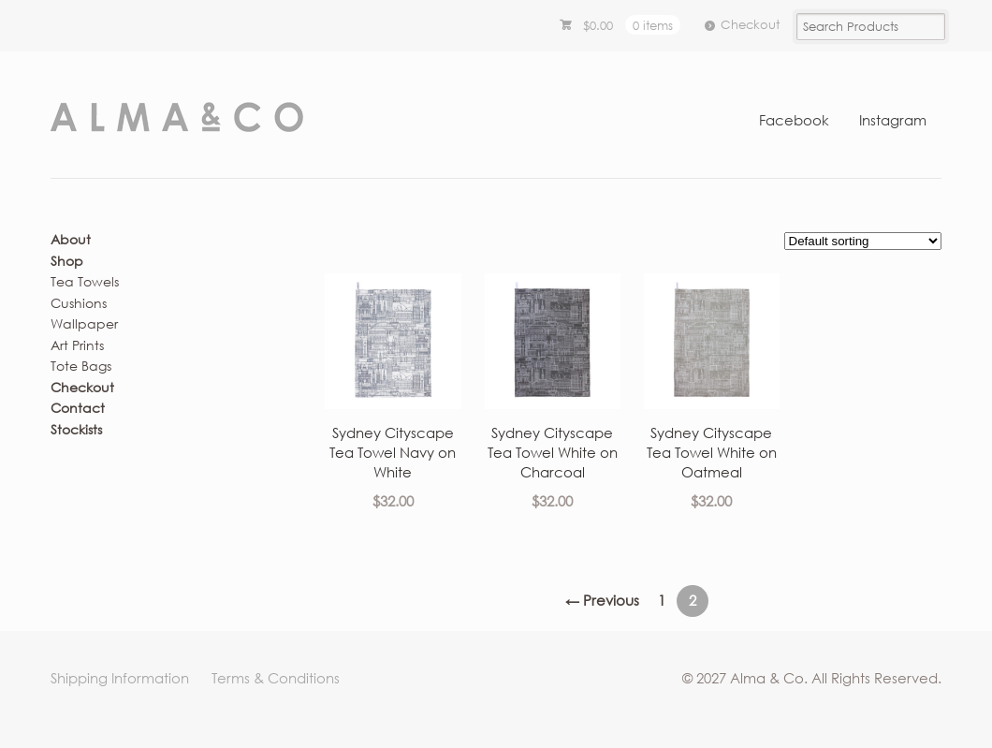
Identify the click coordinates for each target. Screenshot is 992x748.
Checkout (750, 24)
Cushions (79, 303)
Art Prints (77, 345)
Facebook (794, 119)
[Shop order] (862, 241)
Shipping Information (120, 677)
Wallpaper (84, 323)
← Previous (602, 600)
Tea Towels (85, 281)
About (71, 239)
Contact (78, 408)
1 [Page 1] (661, 600)
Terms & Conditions (276, 677)
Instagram (892, 119)
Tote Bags (81, 366)
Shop (67, 261)
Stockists (76, 429)
